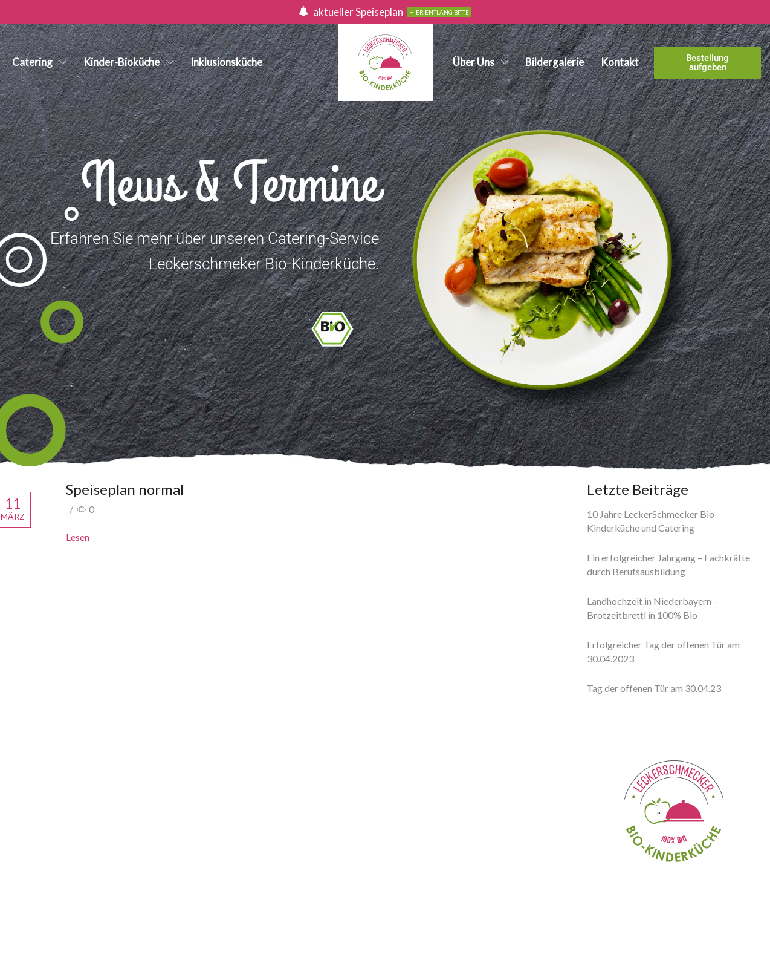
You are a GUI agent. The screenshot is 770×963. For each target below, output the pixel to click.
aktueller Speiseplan (358, 11)
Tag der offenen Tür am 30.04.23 (654, 688)
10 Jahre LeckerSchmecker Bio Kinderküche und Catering (650, 521)
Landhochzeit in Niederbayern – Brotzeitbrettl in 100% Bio (652, 608)
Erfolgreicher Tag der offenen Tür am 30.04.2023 (663, 651)
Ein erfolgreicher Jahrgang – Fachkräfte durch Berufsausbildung (668, 564)
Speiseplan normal (125, 489)
